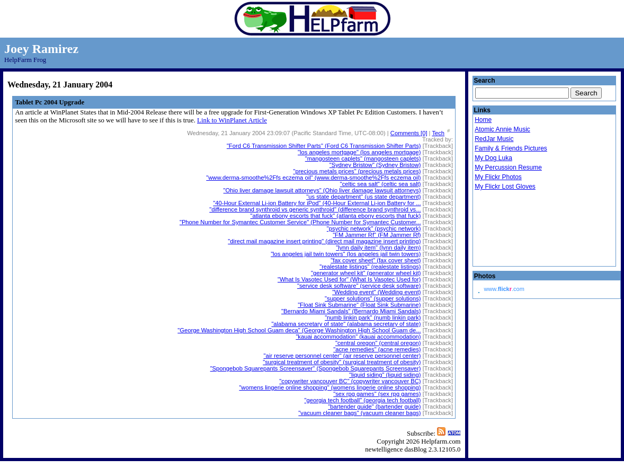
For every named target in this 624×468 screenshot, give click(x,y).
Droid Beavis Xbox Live (527, 229)
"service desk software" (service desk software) (359, 285)
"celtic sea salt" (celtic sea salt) (380, 184)
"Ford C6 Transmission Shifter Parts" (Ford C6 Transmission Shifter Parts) (324, 146)
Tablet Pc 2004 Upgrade (49, 102)
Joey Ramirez (41, 49)
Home (483, 119)
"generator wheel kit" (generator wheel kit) (366, 273)
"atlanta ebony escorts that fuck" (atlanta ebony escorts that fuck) (336, 216)
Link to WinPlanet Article (232, 120)
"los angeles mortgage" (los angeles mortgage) (359, 152)
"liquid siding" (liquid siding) (385, 375)
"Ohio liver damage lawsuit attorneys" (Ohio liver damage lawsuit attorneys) (322, 190)
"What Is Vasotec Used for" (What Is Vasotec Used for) (349, 279)
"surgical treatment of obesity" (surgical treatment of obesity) (342, 362)
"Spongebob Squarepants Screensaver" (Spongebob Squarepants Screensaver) (315, 368)
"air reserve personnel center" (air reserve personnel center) (342, 355)
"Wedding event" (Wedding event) (376, 292)
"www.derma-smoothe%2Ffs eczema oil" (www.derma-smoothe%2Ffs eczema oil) (313, 177)
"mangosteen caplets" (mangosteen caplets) (363, 158)
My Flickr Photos (498, 177)
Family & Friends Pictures (511, 148)
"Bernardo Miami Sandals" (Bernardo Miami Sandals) (351, 311)
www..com (504, 289)
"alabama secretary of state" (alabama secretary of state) (346, 324)
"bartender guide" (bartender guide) (374, 406)
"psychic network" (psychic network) (374, 228)
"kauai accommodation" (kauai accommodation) (358, 336)
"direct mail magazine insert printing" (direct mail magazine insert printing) (324, 241)
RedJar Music (494, 139)
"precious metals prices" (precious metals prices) (357, 171)
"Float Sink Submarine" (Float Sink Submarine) (359, 305)
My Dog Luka (493, 158)
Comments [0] (408, 133)
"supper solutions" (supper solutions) (373, 298)
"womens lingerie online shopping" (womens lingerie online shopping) (330, 387)
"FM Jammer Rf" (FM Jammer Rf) (377, 235)
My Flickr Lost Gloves (505, 186)
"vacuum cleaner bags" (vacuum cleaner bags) (359, 413)
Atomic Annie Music (502, 129)
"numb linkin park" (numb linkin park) (373, 317)
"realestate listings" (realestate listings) (370, 266)
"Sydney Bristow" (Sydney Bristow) (375, 165)
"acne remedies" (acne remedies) (377, 349)
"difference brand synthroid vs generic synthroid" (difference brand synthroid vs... (315, 209)
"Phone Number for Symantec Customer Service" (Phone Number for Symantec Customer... (300, 222)
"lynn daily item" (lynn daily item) (378, 247)
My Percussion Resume (508, 167)
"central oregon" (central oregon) (378, 343)
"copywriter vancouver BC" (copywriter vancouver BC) (350, 381)
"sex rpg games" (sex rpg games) (377, 394)
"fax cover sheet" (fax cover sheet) (376, 260)
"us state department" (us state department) (363, 196)
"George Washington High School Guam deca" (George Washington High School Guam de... (299, 330)
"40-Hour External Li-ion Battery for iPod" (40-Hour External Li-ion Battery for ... (317, 203)
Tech (438, 133)
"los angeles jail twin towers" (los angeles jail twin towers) (346, 254)
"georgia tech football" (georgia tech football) (363, 400)
